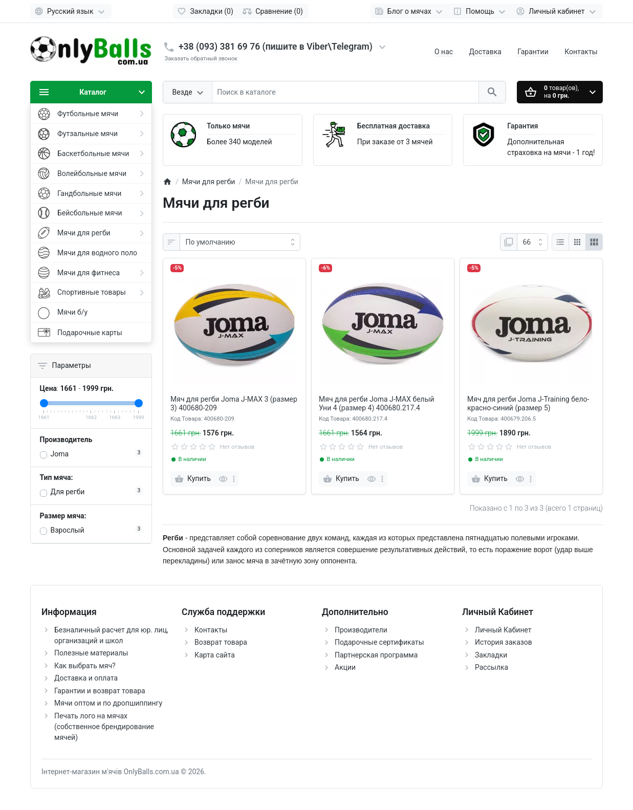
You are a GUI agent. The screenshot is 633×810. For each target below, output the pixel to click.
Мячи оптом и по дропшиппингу (108, 703)
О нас (443, 52)
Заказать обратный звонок (201, 58)
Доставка (485, 52)
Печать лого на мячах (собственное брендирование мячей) (104, 726)
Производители (361, 630)
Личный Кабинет (503, 630)
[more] (234, 479)
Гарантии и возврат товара (99, 691)
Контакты (580, 52)
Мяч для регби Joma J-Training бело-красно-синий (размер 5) (528, 403)
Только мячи (228, 126)
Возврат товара (220, 642)
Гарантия (522, 126)
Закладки (491, 655)
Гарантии (532, 52)
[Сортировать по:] (240, 242)
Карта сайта (214, 655)
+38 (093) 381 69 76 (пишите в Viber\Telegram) (276, 46)
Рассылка (491, 667)
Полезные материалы (91, 653)
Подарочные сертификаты (379, 642)
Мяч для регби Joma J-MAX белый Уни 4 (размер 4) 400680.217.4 (376, 403)
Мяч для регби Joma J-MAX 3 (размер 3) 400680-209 (233, 403)
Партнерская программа (376, 655)
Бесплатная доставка (393, 126)
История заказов (503, 642)
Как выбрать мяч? (85, 666)
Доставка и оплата (86, 678)
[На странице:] (532, 242)
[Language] (71, 11)
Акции (345, 667)
